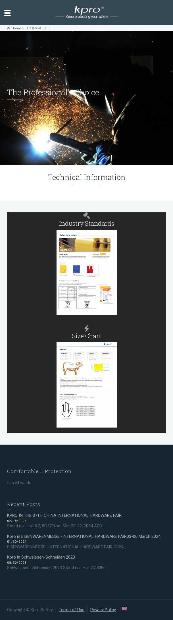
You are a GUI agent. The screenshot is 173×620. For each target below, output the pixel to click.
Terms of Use (71, 609)
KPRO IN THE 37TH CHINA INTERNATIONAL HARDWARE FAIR (65, 515)
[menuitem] (124, 608)
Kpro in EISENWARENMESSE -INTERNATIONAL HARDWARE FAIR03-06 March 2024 (84, 536)
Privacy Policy (103, 609)
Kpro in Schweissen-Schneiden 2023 (41, 557)
